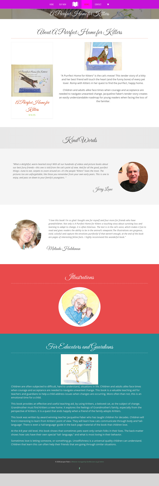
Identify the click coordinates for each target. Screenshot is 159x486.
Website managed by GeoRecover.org (85, 462)
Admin (101, 462)
